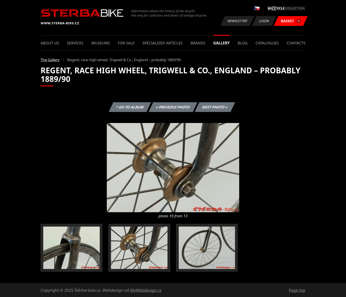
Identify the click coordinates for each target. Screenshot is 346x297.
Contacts (296, 42)
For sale (126, 42)
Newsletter (237, 21)
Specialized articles (162, 42)
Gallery (221, 42)
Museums (100, 42)
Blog (243, 42)
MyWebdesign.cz (146, 290)
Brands (197, 42)
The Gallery (50, 59)
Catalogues (267, 42)
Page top (297, 290)
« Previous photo (173, 107)
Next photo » (215, 107)
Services (75, 42)
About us (50, 42)
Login (264, 21)
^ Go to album (130, 107)
